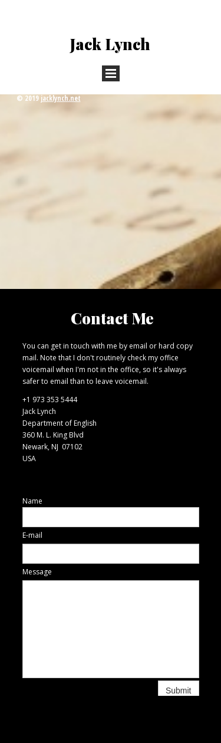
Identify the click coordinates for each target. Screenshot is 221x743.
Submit (179, 690)
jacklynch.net (61, 98)
